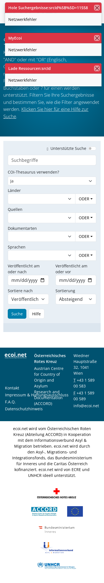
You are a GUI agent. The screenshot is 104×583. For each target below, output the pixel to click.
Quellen (15, 209)
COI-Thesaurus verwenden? (33, 172)
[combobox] (36, 199)
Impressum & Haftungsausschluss (37, 394)
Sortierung (65, 290)
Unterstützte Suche (65, 148)
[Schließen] (97, 8)
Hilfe (36, 313)
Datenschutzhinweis (24, 408)
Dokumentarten (22, 228)
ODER (84, 198)
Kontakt (12, 388)
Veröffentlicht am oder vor (71, 269)
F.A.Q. (10, 401)
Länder (14, 190)
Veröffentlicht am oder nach (24, 269)
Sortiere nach (20, 290)
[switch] (92, 148)
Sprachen (17, 247)
